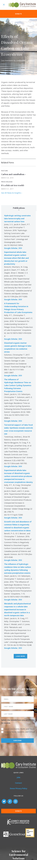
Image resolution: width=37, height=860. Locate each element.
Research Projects (23, 24)
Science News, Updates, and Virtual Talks (20, 733)
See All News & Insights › (11, 193)
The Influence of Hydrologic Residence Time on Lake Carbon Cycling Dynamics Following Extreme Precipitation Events (17, 385)
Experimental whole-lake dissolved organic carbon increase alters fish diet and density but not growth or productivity (16, 258)
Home (3, 24)
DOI (20, 248)
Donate (18, 14)
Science (11, 24)
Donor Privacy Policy (18, 788)
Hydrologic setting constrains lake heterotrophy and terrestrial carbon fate (17, 218)
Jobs (18, 777)
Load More (20, 656)
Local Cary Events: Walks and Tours (20, 729)
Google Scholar (11, 248)
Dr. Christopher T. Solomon (24, 60)
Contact (18, 783)
